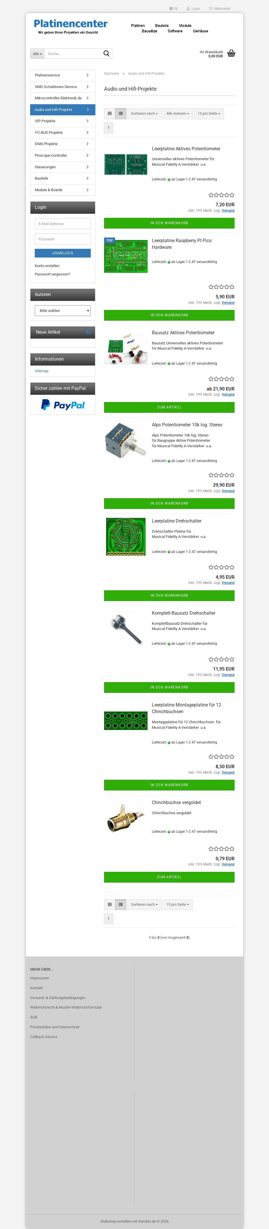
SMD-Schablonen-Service (56, 87)
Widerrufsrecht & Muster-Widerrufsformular (66, 1007)
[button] (173, 8)
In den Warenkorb (169, 223)
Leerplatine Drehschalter (176, 521)
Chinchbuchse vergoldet (176, 802)
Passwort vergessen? (52, 274)
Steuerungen (45, 167)
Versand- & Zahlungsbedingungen (58, 998)
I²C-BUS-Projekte (49, 132)
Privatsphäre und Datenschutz (54, 1027)
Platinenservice (47, 75)
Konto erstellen (47, 266)
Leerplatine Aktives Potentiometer (186, 148)
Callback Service (43, 1037)
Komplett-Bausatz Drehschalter (183, 613)
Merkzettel (219, 9)
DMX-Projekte (46, 144)
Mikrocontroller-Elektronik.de (58, 98)
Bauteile (41, 178)
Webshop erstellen (116, 1221)
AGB (33, 1017)
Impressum (39, 978)
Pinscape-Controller (51, 155)
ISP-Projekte (45, 121)
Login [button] (193, 9)
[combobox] (144, 113)
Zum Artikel (169, 407)
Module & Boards (49, 190)
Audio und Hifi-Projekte (53, 109)
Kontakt (36, 988)
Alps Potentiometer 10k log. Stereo (187, 425)
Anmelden (62, 253)
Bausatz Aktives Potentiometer (183, 332)
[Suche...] (37, 53)
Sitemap (41, 371)
